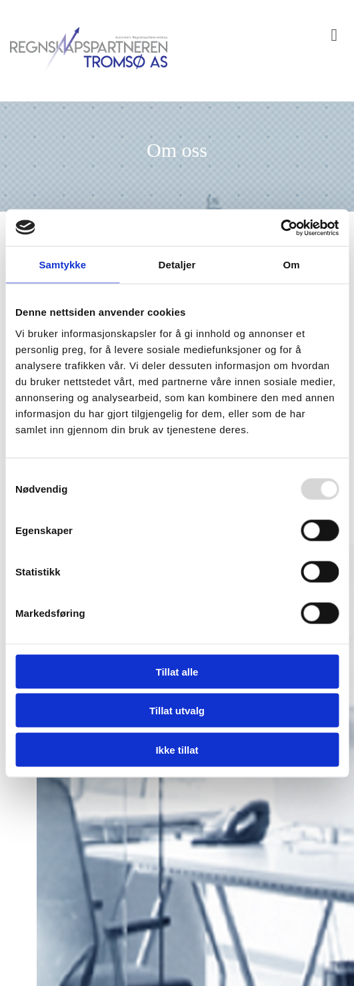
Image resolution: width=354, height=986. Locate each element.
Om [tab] (291, 264)
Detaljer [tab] (177, 264)
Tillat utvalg (177, 710)
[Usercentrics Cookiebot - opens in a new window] (280, 227)
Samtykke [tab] (62, 264)
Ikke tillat (176, 749)
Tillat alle (177, 671)
